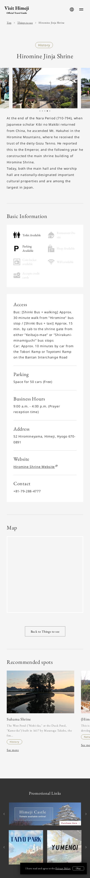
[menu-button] (81, 9)
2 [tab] (42, 112)
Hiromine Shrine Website (35, 467)
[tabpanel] (45, 88)
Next (85, 814)
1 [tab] (40, 112)
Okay (78, 868)
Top (9, 22)
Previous (4, 814)
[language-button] (72, 9)
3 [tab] (45, 112)
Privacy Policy (63, 868)
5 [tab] (50, 112)
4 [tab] (47, 112)
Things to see (25, 22)
